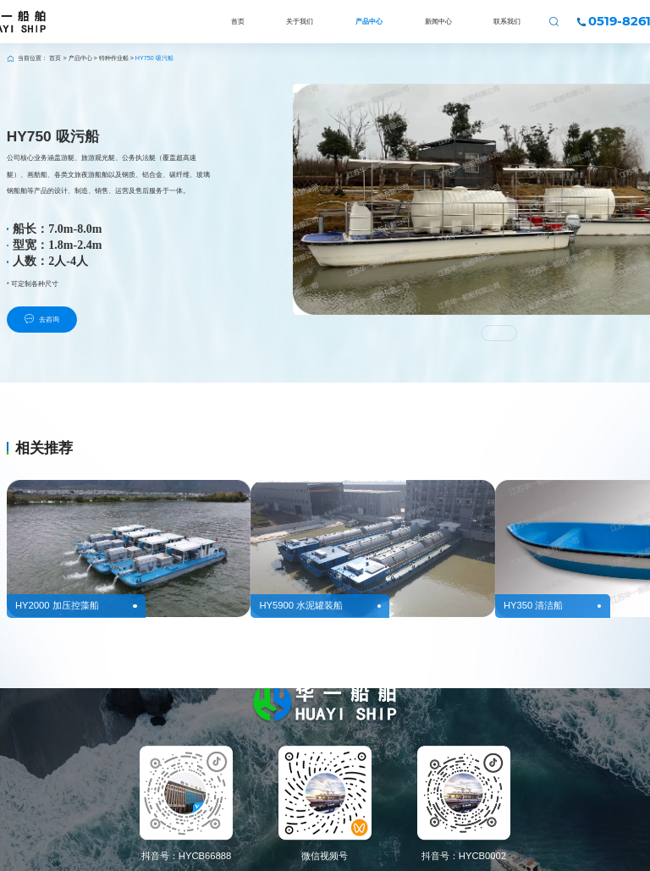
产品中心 (80, 58)
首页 (55, 58)
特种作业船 (114, 58)
